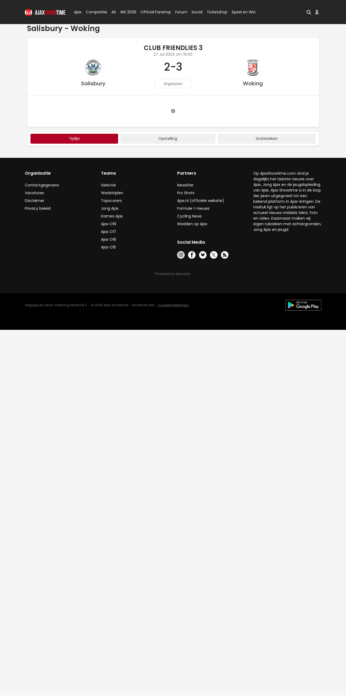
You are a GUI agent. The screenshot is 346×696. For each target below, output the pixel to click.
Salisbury (93, 83)
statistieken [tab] (267, 138)
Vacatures (34, 193)
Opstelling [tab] (167, 138)
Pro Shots (186, 193)
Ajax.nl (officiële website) (200, 200)
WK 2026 (126, 12)
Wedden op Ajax (192, 224)
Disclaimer (34, 200)
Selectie (108, 185)
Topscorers (111, 200)
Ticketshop (217, 12)
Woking (253, 83)
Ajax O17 (108, 231)
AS (113, 12)
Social (196, 12)
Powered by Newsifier (173, 273)
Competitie (94, 12)
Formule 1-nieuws (193, 208)
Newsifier (185, 185)
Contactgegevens (42, 185)
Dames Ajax (112, 216)
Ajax (77, 12)
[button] (308, 12)
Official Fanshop (153, 12)
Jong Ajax (110, 208)
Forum (181, 12)
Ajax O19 (108, 224)
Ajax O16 (108, 239)
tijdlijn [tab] (74, 138)
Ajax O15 (108, 247)
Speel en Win (244, 12)
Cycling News (189, 216)
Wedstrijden (112, 193)
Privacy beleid (37, 208)
